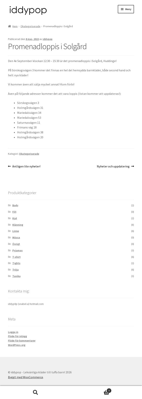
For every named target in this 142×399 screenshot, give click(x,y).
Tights (16, 263)
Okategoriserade (30, 26)
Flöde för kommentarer (21, 340)
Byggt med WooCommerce (25, 377)
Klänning (17, 224)
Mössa (16, 237)
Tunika (16, 276)
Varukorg (91, 389)
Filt (14, 211)
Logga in (13, 332)
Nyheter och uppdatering (113, 166)
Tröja (15, 269)
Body (15, 205)
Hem (15, 26)
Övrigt (16, 244)
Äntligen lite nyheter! (26, 166)
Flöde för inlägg (17, 336)
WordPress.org (16, 345)
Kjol (14, 218)
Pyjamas (17, 250)
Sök (35, 392)
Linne (15, 231)
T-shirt (16, 257)
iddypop (47, 39)
